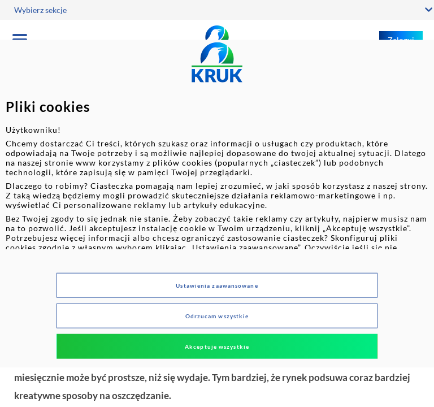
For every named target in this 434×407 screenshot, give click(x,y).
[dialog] (217, 203)
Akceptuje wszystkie (217, 346)
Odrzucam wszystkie (217, 315)
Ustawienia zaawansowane (217, 285)
